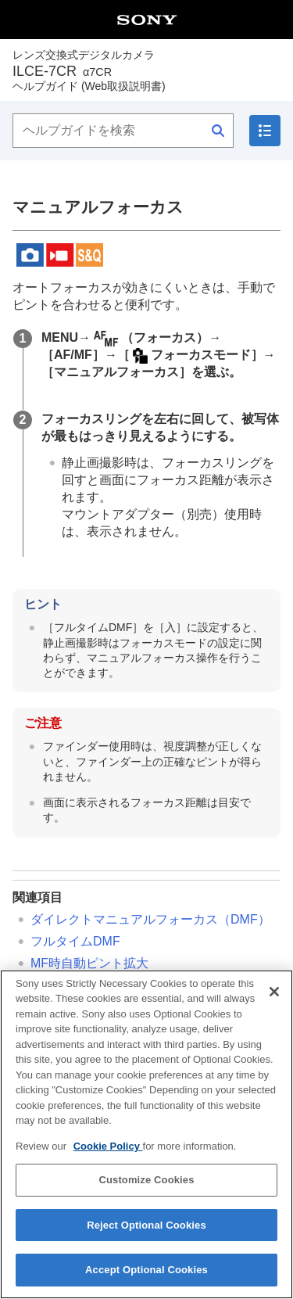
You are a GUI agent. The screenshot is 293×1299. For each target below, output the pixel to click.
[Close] (274, 999)
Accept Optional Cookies (146, 1278)
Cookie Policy (108, 1154)
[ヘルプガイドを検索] (123, 130)
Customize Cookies (146, 1188)
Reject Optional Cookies (146, 1233)
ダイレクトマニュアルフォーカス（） (150, 919)
